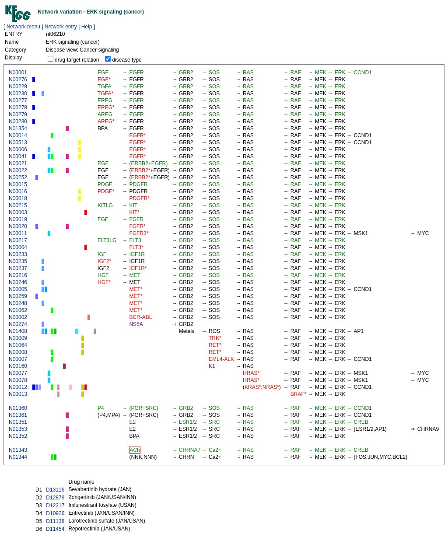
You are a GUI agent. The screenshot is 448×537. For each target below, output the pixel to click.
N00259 (18, 296)
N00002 (18, 317)
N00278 (18, 107)
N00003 (18, 212)
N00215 (18, 205)
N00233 (18, 254)
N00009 (18, 338)
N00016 (18, 191)
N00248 (18, 303)
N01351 (18, 422)
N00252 (18, 177)
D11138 (55, 521)
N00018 (18, 198)
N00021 (18, 163)
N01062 (18, 310)
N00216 (18, 275)
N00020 (18, 226)
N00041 (18, 156)
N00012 (18, 387)
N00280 (18, 121)
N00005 (18, 289)
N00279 (18, 114)
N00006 (18, 149)
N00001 (18, 72)
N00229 (18, 86)
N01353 (18, 429)
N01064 (18, 345)
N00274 (18, 324)
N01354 (18, 128)
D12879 (55, 498)
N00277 (18, 100)
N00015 (18, 184)
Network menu (23, 27)
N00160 (18, 366)
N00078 (18, 380)
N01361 (18, 415)
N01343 (18, 450)
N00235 (18, 261)
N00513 (18, 142)
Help (86, 27)
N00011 (18, 233)
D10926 (55, 513)
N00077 (18, 373)
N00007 (18, 359)
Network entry (61, 27)
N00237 (18, 268)
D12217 (55, 505)
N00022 (18, 170)
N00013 (18, 394)
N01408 (18, 331)
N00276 (18, 79)
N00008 (18, 352)
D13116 (55, 490)
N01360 (18, 408)
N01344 (18, 457)
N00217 (18, 240)
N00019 (18, 219)
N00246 (18, 282)
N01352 (18, 436)
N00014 (18, 135)
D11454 (55, 529)
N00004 (18, 247)
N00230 (18, 93)
